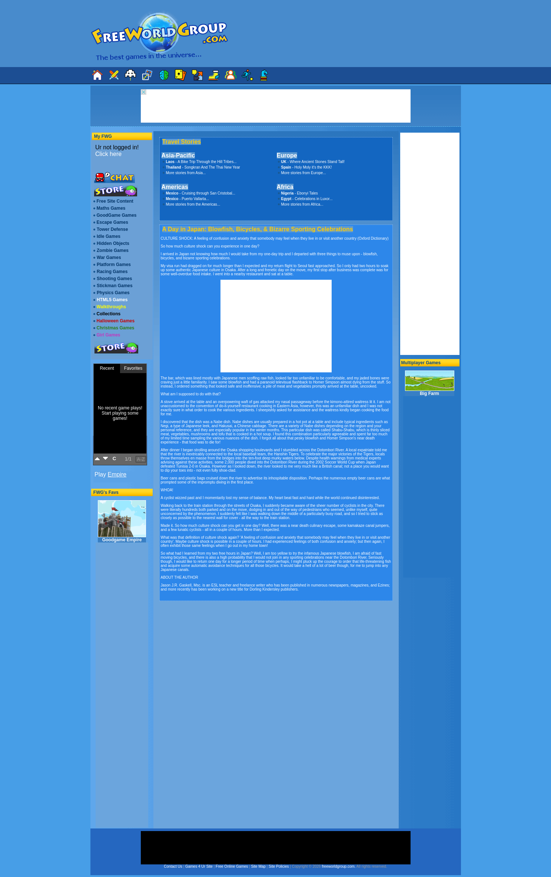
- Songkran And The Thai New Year (203, 167)
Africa (285, 187)
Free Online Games (232, 866)
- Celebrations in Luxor (305, 199)
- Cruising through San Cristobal (199, 193)
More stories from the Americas (191, 204)
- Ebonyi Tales (299, 193)
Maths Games (111, 208)
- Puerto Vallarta (186, 199)
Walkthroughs (111, 306)
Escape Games (112, 222)
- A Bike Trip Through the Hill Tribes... (201, 162)
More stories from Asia (184, 173)
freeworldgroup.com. (338, 866)
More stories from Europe (302, 173)
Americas (175, 187)
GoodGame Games (117, 215)
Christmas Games (116, 327)
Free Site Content (115, 201)
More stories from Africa (301, 204)
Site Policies (279, 866)
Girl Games (108, 335)
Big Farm (429, 383)
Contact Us (173, 866)
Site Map (258, 866)
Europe (287, 155)
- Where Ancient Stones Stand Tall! (313, 162)
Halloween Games (116, 320)
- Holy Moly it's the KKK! (306, 167)
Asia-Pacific (178, 155)
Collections (109, 313)
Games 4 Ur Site (199, 866)
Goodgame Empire (122, 521)
